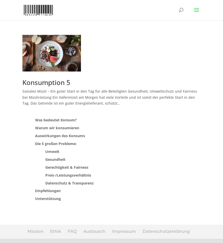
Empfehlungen (48, 190)
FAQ (72, 231)
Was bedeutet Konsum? (56, 120)
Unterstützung (48, 198)
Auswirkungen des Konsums (60, 135)
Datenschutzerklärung (166, 231)
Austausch (94, 231)
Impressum (124, 231)
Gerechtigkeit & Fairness (66, 167)
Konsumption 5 (46, 82)
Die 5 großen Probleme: (56, 143)
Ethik (55, 231)
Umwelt (52, 151)
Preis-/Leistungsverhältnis (68, 175)
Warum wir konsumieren (57, 127)
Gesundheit (55, 159)
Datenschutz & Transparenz (69, 183)
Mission (35, 231)
